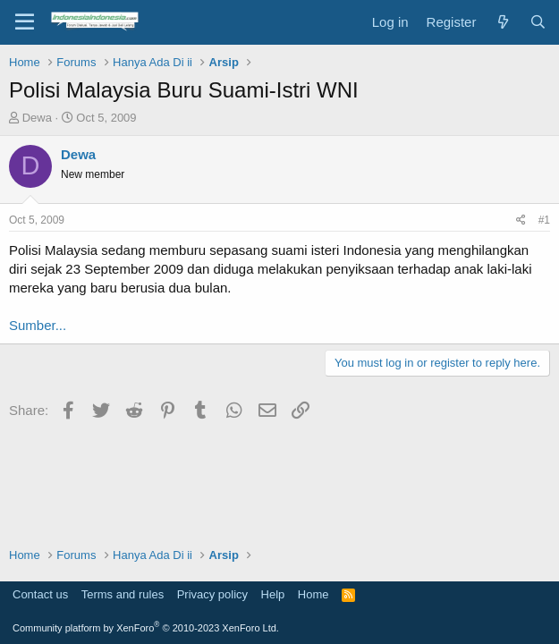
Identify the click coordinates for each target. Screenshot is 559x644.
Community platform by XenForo (146, 628)
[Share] (521, 220)
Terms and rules (122, 594)
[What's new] (502, 21)
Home (313, 594)
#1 (544, 220)
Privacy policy (212, 594)
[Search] (538, 21)
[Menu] (25, 22)
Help (273, 594)
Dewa (37, 117)
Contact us (40, 594)
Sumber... (37, 325)
